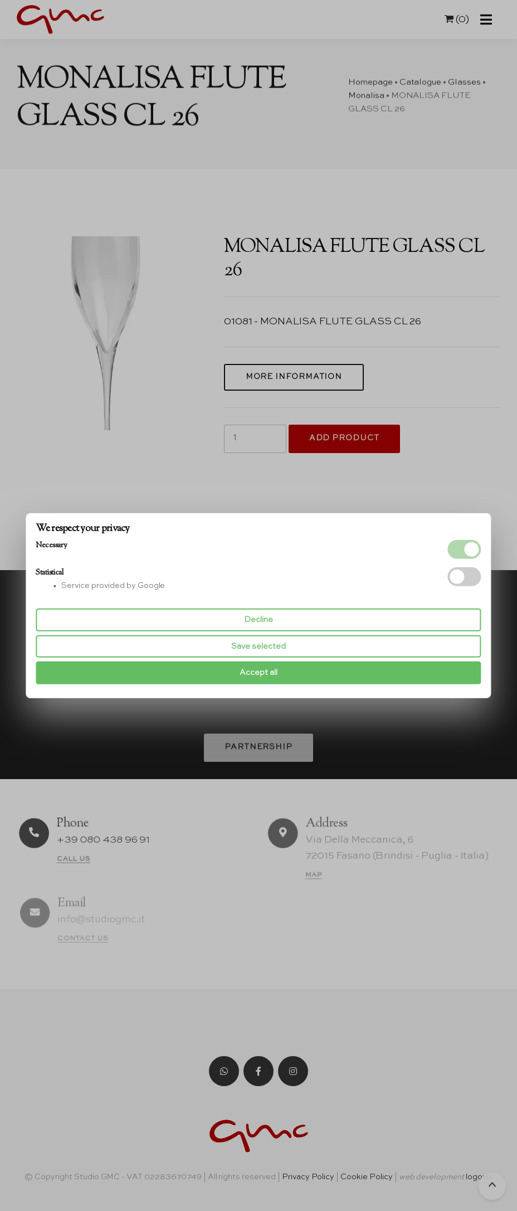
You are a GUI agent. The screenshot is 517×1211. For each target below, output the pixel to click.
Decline (258, 620)
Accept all (258, 673)
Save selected (258, 646)
